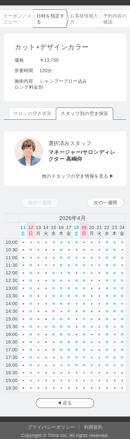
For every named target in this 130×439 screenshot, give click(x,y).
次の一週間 (105, 202)
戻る (67, 403)
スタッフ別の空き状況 (84, 113)
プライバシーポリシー (51, 427)
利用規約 (93, 427)
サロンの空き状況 (32, 113)
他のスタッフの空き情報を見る (75, 176)
